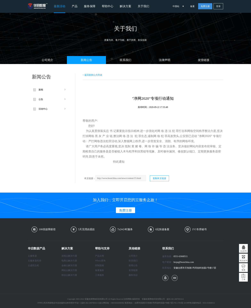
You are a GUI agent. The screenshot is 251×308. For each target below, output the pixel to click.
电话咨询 (243, 260)
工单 (243, 279)
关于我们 (143, 6)
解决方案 (125, 6)
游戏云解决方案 (69, 256)
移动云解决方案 (69, 275)
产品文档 (99, 256)
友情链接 (203, 60)
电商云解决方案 (69, 260)
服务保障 (89, 6)
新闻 (41, 90)
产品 (74, 6)
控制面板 (99, 265)
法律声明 (164, 60)
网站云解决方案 (69, 270)
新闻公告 (86, 60)
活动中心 (43, 109)
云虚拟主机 (33, 265)
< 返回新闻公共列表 (92, 75)
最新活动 (59, 6)
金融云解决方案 (69, 265)
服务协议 (133, 275)
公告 (41, 99)
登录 (218, 6)
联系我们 (125, 60)
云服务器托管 (34, 260)
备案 (192, 6)
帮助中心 (107, 6)
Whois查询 (100, 260)
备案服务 (99, 270)
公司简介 (47, 60)
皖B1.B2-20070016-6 (175, 299)
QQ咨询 (243, 251)
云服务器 (32, 256)
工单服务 (99, 275)
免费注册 (205, 6)
